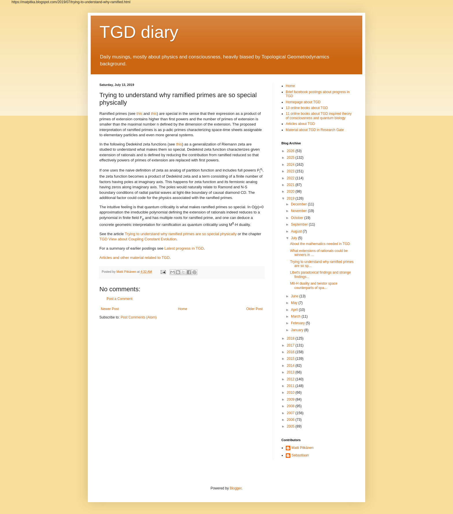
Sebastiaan (300, 455)
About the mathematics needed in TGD (320, 244)
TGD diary (138, 32)
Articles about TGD (300, 124)
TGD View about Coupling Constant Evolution (138, 239)
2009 (291, 399)
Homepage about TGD (303, 102)
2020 (291, 191)
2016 (291, 352)
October (297, 218)
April (295, 310)
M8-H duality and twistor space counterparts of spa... (313, 285)
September (300, 224)
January (297, 330)
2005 (291, 426)
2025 (291, 158)
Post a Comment (119, 299)
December (299, 204)
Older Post (254, 309)
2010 (291, 392)
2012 (291, 379)
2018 (291, 338)
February (298, 323)
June (295, 296)
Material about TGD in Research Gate (315, 130)
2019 (291, 198)
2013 (291, 372)
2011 (291, 386)
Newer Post (110, 309)
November (299, 211)
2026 (291, 151)
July (294, 238)
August (297, 231)
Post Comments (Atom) (138, 317)
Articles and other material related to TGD (134, 257)
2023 (291, 171)
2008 (291, 406)
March (296, 316)
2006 (291, 420)
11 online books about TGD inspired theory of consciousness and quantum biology (319, 116)
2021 (291, 185)
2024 (291, 165)
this (139, 113)
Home (182, 309)
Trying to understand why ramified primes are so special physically (181, 234)
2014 (291, 366)
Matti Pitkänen (302, 448)
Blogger (236, 488)
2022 (291, 178)
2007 (291, 413)
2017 (291, 345)
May (294, 303)
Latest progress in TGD (184, 248)
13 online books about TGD (307, 108)
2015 (291, 359)
